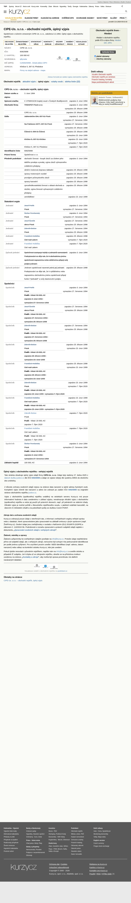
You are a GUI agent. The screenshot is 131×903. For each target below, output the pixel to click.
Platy (40, 843)
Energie (75, 6)
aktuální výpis (29, 82)
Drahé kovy (53, 843)
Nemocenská (30, 849)
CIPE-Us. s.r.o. (27, 22)
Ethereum (66, 840)
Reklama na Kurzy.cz (98, 864)
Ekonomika (52, 837)
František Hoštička (32, 236)
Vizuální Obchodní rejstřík (102, 74)
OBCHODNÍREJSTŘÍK (9, 43)
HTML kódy (107, 874)
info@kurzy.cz (58, 539)
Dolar (40, 837)
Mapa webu (102, 837)
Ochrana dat (54, 864)
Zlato (50, 6)
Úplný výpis (36, 22)
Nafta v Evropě (54, 851)
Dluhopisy (52, 834)
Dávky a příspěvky (32, 847)
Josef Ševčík (29, 221)
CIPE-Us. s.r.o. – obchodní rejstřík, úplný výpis (23, 580)
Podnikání (74, 828)
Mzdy (36, 843)
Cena (100, 831)
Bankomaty (36, 828)
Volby (95, 837)
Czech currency (99, 843)
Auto (95, 831)
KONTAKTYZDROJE (48, 43)
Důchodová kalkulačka (11, 834)
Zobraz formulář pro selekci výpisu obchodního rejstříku (68, 77)
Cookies (64, 864)
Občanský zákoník (77, 845)
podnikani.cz (62, 571)
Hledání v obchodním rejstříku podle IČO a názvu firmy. (108, 40)
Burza (51, 831)
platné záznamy (101, 56)
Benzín (60, 849)
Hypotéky (63, 6)
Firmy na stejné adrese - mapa (32, 70)
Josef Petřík (29, 205)
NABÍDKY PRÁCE (69, 43)
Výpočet (16, 828)
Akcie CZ (18, 6)
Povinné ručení (9, 851)
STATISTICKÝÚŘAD (36, 43)
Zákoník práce (76, 848)
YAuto (111, 2)
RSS (99, 874)
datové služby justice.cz (14, 478)
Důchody (29, 855)
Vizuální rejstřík (13, 18)
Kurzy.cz (6, 22)
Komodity (43, 6)
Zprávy (11, 6)
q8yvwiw (23, 59)
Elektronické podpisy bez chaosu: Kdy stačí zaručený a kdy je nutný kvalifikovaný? (112, 102)
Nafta (65, 849)
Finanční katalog (76, 842)
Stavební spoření (39, 834)
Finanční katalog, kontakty (102, 80)
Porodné (38, 849)
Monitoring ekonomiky (101, 834)
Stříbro (66, 846)
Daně (73, 854)
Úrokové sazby (31, 831)
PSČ (82, 834)
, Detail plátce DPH (33, 63)
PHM (55, 849)
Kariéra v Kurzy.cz (97, 867)
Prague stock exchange (101, 846)
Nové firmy (102, 18)
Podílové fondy (61, 834)
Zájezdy (105, 2)
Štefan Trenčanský (32, 213)
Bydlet (123, 2)
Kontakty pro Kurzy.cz (98, 870)
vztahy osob (57, 82)
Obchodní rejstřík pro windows (103, 77)
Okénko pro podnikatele (102, 93)
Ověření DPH (68, 18)
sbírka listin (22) (72, 82)
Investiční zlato (58, 846)
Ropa (50, 849)
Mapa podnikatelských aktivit (103, 82)
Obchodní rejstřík (15, 22)
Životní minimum (9, 845)
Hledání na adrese (50, 18)
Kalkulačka (83, 6)
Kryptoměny (53, 840)
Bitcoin (55, 6)
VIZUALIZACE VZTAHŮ (81, 43)
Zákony (91, 6)
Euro (35, 837)
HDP (58, 837)
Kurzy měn (35, 6)
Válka (102, 6)
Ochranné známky (85, 18)
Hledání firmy (31, 18)
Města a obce (75, 834)
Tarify (70, 6)
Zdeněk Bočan (30, 228)
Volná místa (36, 840)
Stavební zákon (76, 851)
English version (99, 840)
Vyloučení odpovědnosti (59, 867)
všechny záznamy (102, 59)
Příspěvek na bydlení (11, 840)
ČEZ (55, 831)
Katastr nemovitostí (77, 837)
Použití (92, 874)
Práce (97, 6)
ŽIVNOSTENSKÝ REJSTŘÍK (22, 43)
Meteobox (117, 2)
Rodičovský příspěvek (11, 842)
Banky (28, 828)
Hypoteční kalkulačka (11, 848)
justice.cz (32, 493)
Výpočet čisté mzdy (10, 831)
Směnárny (29, 837)
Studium (128, 2)
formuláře (78, 854)
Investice (52, 828)
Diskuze (108, 6)
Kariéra (100, 2)
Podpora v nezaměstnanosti (35, 852)
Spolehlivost (106, 831)
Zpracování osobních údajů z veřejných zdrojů (35, 530)
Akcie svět (26, 6)
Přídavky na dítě (9, 837)
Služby (113, 18)
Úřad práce (30, 843)
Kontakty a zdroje (30, 557)
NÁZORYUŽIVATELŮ (59, 43)
